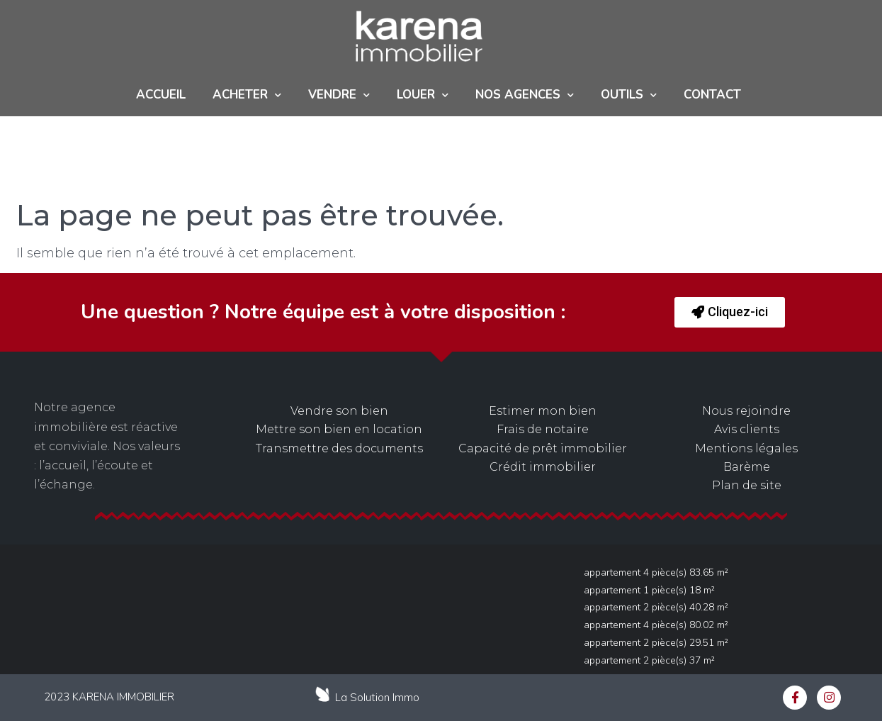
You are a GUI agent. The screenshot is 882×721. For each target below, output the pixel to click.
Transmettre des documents (339, 448)
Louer (422, 95)
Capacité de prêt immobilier (542, 448)
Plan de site (746, 485)
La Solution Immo (377, 697)
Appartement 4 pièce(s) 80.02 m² (656, 625)
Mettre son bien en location (339, 429)
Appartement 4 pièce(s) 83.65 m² (656, 572)
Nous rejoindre (746, 411)
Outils (629, 95)
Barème (746, 467)
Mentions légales (746, 448)
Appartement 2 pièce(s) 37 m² (649, 660)
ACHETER (247, 95)
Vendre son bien (339, 411)
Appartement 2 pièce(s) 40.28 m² (656, 607)
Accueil (161, 94)
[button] (729, 312)
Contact (712, 94)
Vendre (339, 95)
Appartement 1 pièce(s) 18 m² (649, 590)
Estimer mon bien (543, 411)
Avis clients (746, 429)
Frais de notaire (543, 429)
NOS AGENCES (524, 95)
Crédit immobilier (543, 467)
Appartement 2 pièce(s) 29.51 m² (656, 642)
